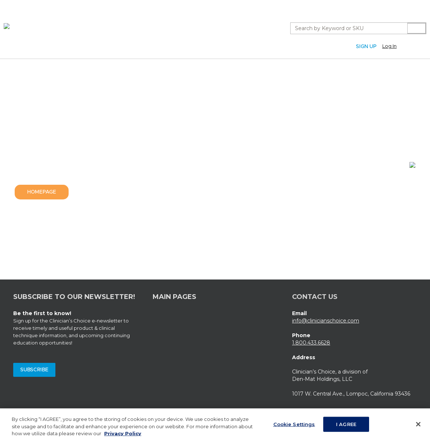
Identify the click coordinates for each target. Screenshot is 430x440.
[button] (397, 46)
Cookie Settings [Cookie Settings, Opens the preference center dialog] (294, 426)
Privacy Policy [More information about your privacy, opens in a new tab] (122, 436)
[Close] (418, 426)
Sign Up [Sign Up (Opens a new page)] (366, 46)
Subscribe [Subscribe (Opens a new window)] (34, 369)
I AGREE (346, 426)
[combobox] (346, 28)
